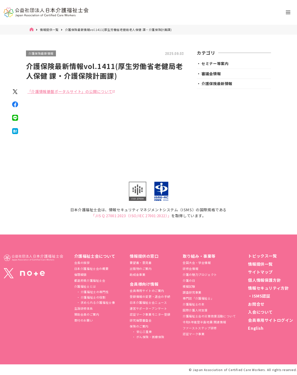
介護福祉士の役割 (92, 297)
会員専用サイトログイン (270, 320)
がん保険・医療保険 (149, 337)
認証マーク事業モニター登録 (150, 314)
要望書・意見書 (140, 262)
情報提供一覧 (49, 29)
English (255, 328)
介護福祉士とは (85, 286)
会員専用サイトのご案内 (147, 290)
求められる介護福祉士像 (97, 302)
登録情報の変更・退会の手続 (150, 296)
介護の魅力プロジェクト (200, 274)
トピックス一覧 (262, 255)
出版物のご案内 (140, 268)
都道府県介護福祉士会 (89, 280)
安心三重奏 (143, 331)
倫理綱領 (80, 274)
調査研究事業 (192, 292)
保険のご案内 (139, 326)
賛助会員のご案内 (86, 314)
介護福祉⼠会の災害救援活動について (209, 316)
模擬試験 (189, 286)
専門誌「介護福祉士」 (198, 298)
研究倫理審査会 (140, 320)
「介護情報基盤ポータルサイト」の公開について (69, 91)
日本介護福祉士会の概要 (91, 268)
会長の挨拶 (82, 262)
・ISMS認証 (259, 296)
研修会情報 (190, 268)
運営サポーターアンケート (148, 308)
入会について (260, 312)
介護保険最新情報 (40, 53)
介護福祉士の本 (193, 304)
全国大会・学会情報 (197, 262)
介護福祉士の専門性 (94, 292)
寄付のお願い (83, 320)
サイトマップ (260, 272)
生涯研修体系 (83, 308)
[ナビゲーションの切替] (288, 12)
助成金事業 (137, 274)
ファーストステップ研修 (200, 328)
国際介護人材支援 (195, 310)
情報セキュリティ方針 (268, 288)
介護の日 (189, 280)
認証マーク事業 (193, 334)
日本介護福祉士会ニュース (148, 302)
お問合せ (256, 304)
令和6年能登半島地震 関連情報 (204, 322)
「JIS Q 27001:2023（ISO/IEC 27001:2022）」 (131, 215)
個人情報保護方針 (264, 280)
